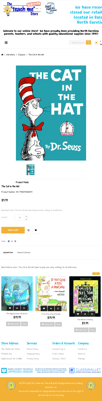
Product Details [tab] (23, 252)
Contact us (82, 348)
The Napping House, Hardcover (17, 313)
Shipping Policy (33, 353)
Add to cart (13, 230)
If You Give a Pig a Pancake (51, 313)
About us (81, 353)
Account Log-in (58, 348)
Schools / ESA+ (59, 358)
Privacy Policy (33, 358)
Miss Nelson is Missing (85, 319)
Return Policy (32, 348)
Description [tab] (8, 252)
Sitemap (81, 358)
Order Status (58, 353)
